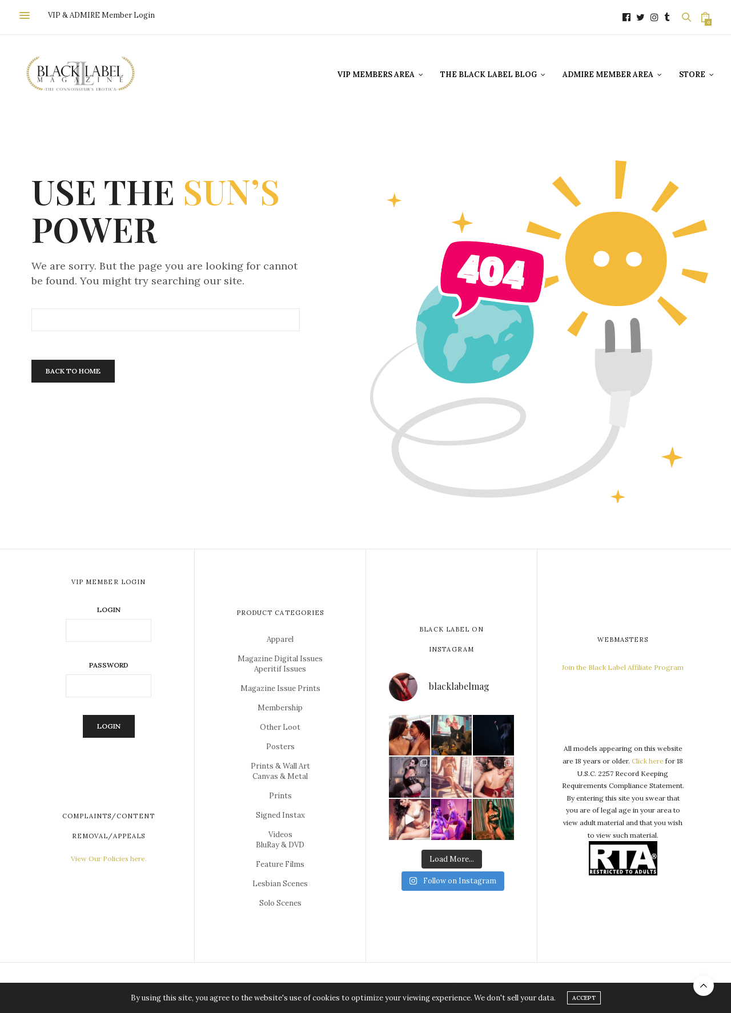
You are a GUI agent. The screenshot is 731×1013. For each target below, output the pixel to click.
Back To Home (73, 371)
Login (109, 609)
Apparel (280, 639)
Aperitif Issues (280, 669)
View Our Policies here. (109, 858)
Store (692, 74)
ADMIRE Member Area (608, 74)
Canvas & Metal (280, 776)
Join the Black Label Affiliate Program (623, 667)
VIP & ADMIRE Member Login (101, 15)
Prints (280, 796)
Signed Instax (280, 815)
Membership (280, 708)
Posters (280, 746)
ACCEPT (584, 998)
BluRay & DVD (280, 845)
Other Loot (280, 727)
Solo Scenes (280, 903)
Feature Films (280, 864)
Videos (280, 834)
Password (108, 665)
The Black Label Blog (488, 74)
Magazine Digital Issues (280, 659)
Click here (648, 761)
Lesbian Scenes (280, 884)
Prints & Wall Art (280, 766)
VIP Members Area (376, 74)
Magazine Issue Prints (280, 688)
